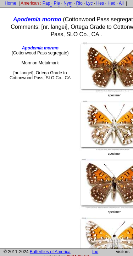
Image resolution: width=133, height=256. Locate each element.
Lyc (89, 3)
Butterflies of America (50, 251)
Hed (111, 3)
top (95, 251)
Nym (67, 3)
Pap (46, 3)
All (121, 3)
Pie (57, 3)
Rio (79, 3)
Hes (100, 3)
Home (10, 3)
